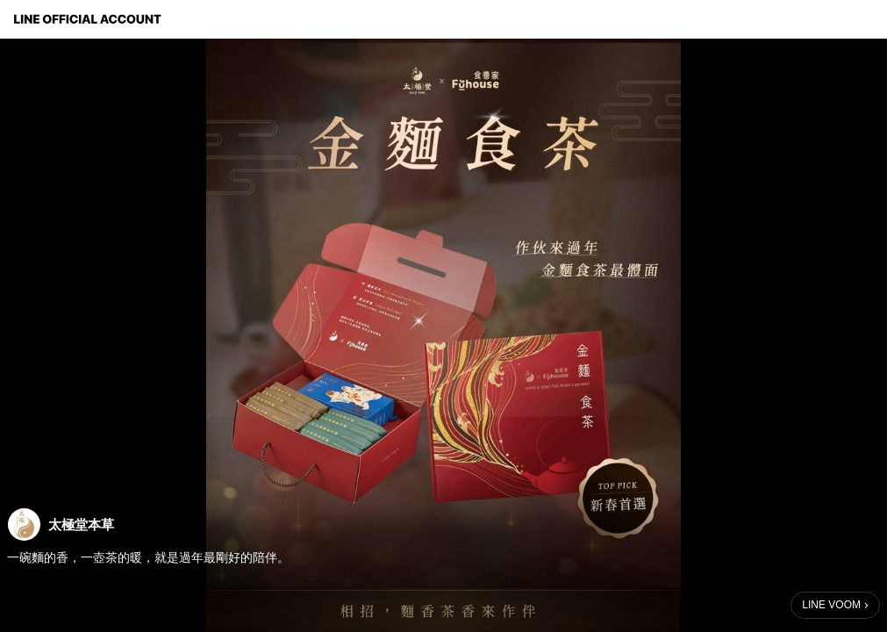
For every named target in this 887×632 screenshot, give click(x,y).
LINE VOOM (831, 605)
